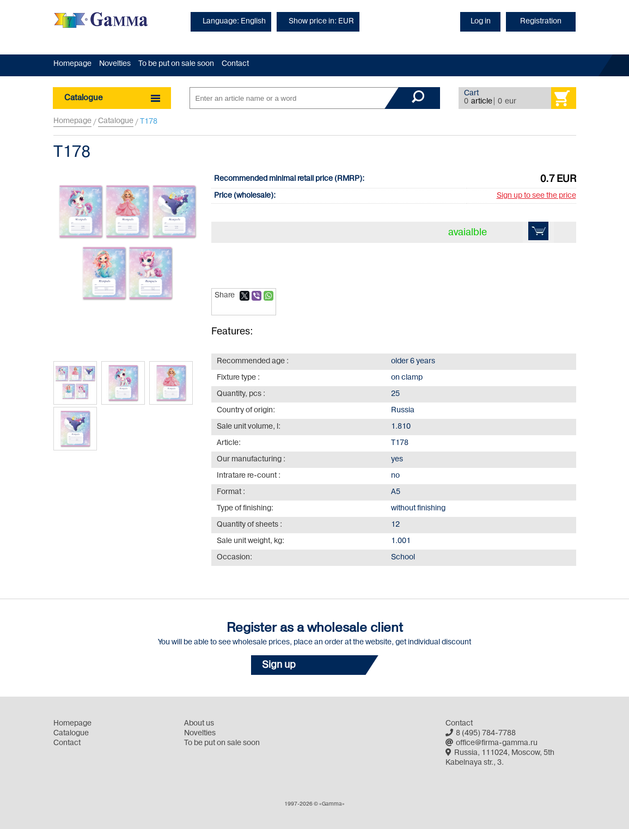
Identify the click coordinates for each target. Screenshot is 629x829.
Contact (235, 64)
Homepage (72, 64)
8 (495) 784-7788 (480, 733)
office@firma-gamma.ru (491, 743)
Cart (471, 93)
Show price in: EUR (321, 21)
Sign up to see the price (536, 195)
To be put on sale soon (176, 64)
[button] (314, 665)
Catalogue (115, 121)
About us (199, 723)
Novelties (115, 64)
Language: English (234, 21)
